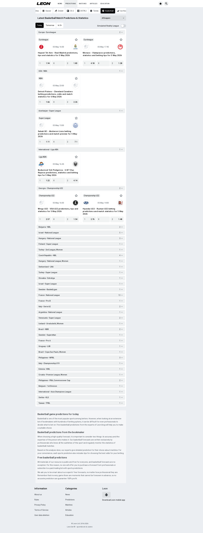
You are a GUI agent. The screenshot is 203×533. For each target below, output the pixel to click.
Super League (44, 118)
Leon (105, 488)
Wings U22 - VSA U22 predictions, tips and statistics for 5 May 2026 (58, 210)
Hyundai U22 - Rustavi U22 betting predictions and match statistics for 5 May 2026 (103, 211)
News (60, 4)
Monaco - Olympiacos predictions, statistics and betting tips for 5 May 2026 (102, 54)
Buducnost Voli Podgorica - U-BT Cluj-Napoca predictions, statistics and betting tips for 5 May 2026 (58, 172)
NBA (41, 78)
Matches (83, 4)
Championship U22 (46, 196)
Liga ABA (42, 157)
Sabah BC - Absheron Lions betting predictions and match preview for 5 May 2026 (57, 134)
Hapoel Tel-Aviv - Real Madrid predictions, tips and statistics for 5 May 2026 (58, 54)
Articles (93, 4)
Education (105, 4)
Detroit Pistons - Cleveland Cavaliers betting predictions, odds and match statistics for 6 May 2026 (55, 94)
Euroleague (43, 40)
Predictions (70, 4)
